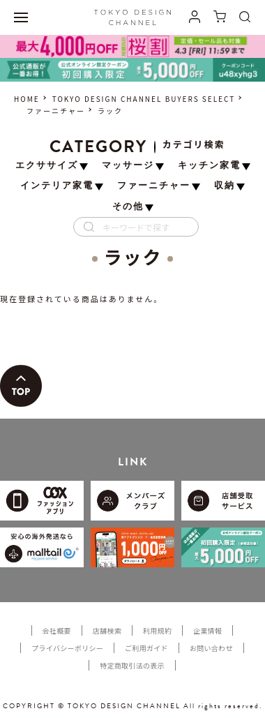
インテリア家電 (56, 186)
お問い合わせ (211, 648)
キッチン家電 (209, 165)
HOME (27, 99)
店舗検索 (107, 630)
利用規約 (157, 630)
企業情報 (207, 630)
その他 (128, 207)
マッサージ (128, 165)
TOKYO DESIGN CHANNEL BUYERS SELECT (143, 99)
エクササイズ (46, 165)
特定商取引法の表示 (132, 665)
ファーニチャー (55, 110)
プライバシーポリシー (67, 648)
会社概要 (57, 630)
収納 (224, 186)
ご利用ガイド (146, 648)
